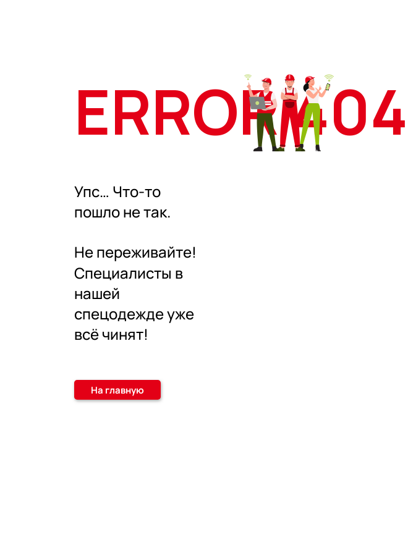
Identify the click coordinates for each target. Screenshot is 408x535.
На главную (117, 390)
